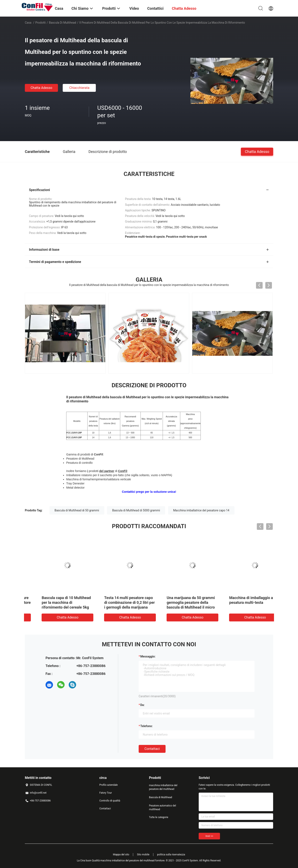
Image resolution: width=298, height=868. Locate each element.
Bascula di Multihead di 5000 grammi (136, 510)
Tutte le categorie (158, 817)
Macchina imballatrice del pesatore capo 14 (201, 510)
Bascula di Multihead (62, 22)
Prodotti (40, 22)
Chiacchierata (79, 88)
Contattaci (152, 749)
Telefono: (146, 726)
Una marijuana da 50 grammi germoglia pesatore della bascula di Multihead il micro (241, 602)
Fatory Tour (105, 792)
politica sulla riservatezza (171, 854)
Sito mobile (143, 854)
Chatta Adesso (41, 88)
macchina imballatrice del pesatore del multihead (163, 787)
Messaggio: (147, 656)
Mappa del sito (121, 854)
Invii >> (209, 836)
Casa (28, 22)
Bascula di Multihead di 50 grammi (77, 510)
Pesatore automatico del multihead (162, 807)
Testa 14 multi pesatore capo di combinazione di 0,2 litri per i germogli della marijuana (179, 602)
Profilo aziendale (108, 784)
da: (142, 705)
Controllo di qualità (109, 800)
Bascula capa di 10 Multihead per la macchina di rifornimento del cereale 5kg (116, 602)
